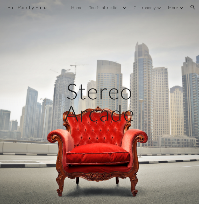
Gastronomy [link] (144, 7)
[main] (99, 102)
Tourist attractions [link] (105, 7)
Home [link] (76, 7)
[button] (193, 7)
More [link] (173, 7)
